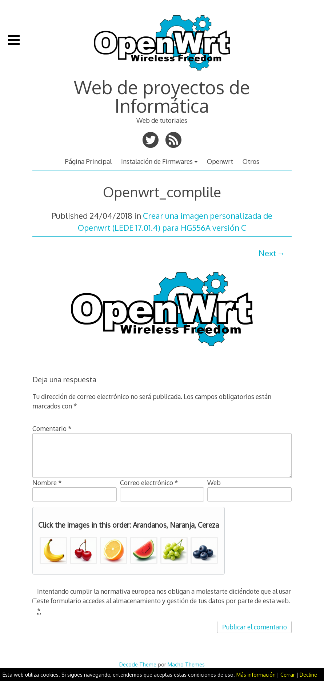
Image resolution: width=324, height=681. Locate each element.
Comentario (52, 428)
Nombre (47, 483)
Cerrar (287, 675)
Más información (256, 675)
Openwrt (220, 161)
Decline (308, 675)
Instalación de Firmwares (157, 161)
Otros (251, 161)
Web (214, 483)
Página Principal (88, 161)
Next (267, 253)
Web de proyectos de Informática (162, 96)
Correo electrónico (149, 483)
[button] (53, 550)
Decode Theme (137, 664)
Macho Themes (186, 664)
